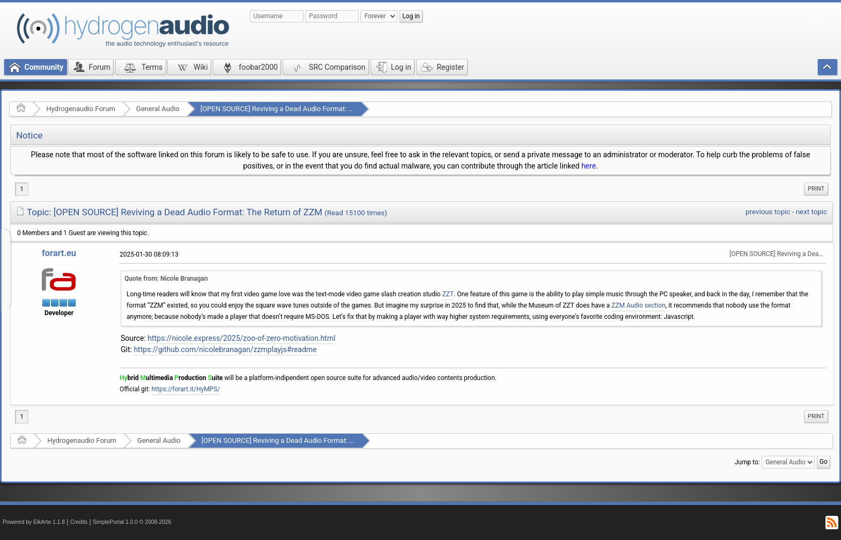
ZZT (448, 294)
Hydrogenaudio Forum (80, 109)
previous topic (768, 212)
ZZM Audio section (638, 305)
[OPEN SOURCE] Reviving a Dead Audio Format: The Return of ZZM (304, 109)
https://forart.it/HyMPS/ (186, 389)
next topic (811, 212)
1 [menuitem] (22, 189)
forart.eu (59, 253)
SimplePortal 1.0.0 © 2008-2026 (132, 522)
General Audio (158, 109)
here (588, 166)
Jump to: (747, 462)
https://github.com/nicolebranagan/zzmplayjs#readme (225, 349)
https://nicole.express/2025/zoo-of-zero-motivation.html (241, 338)
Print (816, 188)
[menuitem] (816, 189)
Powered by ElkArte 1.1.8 (34, 522)
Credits (79, 522)
